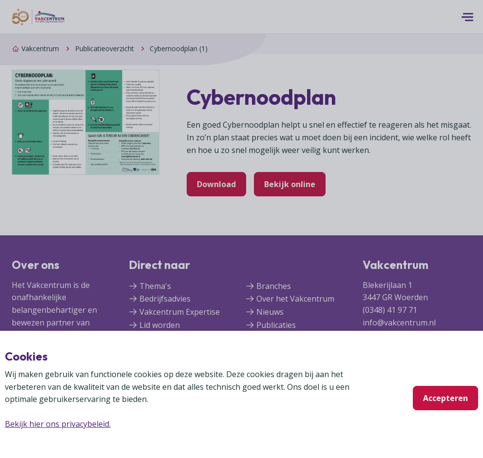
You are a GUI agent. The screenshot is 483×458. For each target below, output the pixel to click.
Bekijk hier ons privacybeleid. (58, 424)
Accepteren (445, 398)
